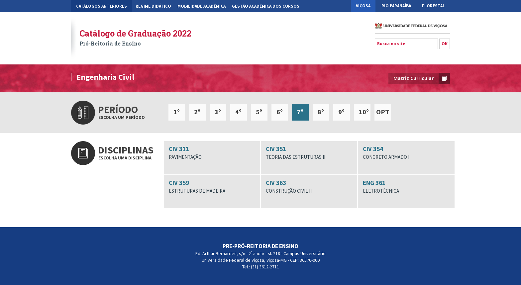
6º (279, 112)
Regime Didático (153, 6)
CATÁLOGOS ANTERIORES (101, 6)
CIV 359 (212, 187)
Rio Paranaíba (396, 6)
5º (259, 112)
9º (341, 112)
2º (197, 112)
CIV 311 (212, 153)
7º (300, 112)
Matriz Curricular (421, 78)
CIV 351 (309, 153)
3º (218, 112)
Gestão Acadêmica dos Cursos (265, 6)
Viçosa (363, 6)
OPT (382, 112)
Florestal (433, 6)
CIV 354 (406, 153)
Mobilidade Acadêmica (201, 6)
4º (238, 112)
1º (176, 112)
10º (364, 112)
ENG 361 (406, 187)
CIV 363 (309, 187)
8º (321, 112)
